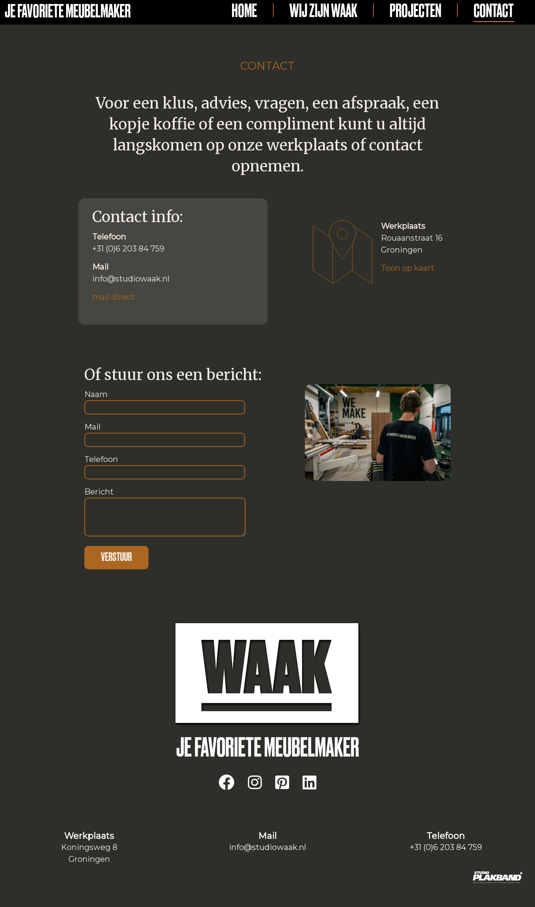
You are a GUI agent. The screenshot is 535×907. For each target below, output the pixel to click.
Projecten (415, 11)
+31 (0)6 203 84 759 (446, 847)
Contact (494, 11)
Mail (164, 433)
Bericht (165, 512)
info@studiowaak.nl (267, 847)
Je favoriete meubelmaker (68, 12)
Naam (164, 401)
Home (244, 11)
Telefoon (164, 465)
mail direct (113, 297)
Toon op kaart (407, 268)
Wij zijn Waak (323, 11)
